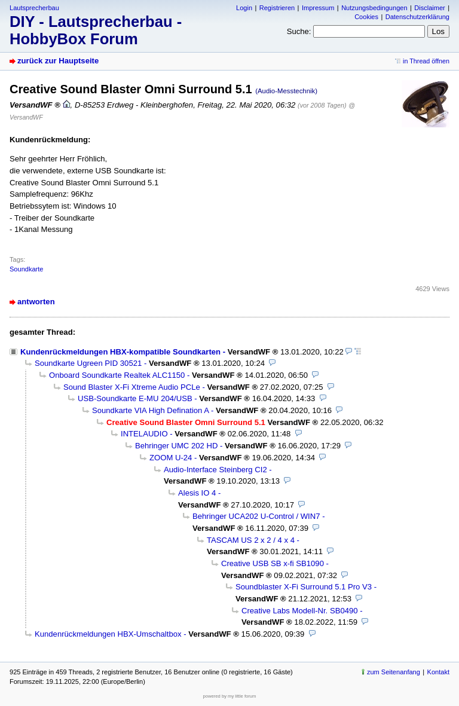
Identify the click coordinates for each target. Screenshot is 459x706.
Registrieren (277, 7)
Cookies (366, 16)
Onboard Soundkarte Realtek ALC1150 (117, 375)
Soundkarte (26, 269)
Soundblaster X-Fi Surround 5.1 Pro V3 (303, 586)
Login (244, 7)
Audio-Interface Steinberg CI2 (215, 469)
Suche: (299, 31)
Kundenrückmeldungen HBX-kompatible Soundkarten (120, 351)
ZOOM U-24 (170, 457)
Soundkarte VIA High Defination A (150, 410)
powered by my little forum (229, 696)
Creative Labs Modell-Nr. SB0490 (299, 610)
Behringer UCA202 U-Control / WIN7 (256, 516)
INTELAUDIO (144, 433)
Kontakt (438, 672)
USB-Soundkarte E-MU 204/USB (135, 398)
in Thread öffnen (426, 61)
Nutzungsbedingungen (374, 7)
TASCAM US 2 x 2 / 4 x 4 (251, 540)
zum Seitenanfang (393, 672)
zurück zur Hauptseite (58, 60)
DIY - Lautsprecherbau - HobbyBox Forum (96, 30)
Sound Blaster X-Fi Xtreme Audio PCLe (131, 387)
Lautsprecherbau (34, 7)
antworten (36, 301)
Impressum (318, 7)
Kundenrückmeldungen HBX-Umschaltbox (108, 633)
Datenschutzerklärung (417, 16)
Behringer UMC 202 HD (176, 445)
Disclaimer (429, 7)
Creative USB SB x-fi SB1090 (272, 563)
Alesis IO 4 (197, 492)
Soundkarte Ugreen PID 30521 (88, 363)
